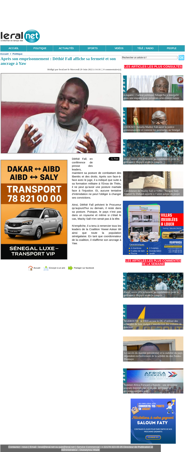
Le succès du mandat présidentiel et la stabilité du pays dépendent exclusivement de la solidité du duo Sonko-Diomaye (152, 356)
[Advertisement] (119, 35)
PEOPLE (171, 48)
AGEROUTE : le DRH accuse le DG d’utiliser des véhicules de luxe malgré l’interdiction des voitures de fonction (151, 324)
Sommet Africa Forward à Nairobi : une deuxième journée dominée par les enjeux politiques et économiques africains (149, 388)
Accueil (4, 54)
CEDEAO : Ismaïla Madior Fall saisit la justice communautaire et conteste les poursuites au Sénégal (150, 128)
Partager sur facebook (84, 267)
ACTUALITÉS (66, 48)
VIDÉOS (119, 48)
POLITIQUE (39, 48)
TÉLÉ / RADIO (145, 48)
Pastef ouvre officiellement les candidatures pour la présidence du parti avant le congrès (150, 160)
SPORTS (93, 48)
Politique (17, 54)
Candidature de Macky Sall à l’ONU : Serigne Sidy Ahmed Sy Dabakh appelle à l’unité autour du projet (150, 192)
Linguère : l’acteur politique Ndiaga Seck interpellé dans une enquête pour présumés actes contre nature (152, 96)
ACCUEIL (13, 48)
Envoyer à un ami (52, 267)
